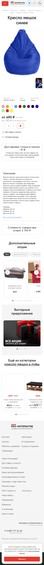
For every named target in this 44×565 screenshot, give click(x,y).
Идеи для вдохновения (13, 472)
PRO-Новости (9, 491)
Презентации (8, 486)
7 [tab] (26, 300)
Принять (22, 559)
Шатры (5, 442)
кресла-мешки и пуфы (22, 364)
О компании (7, 509)
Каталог (6, 437)
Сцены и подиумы (30, 446)
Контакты (26, 491)
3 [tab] (17, 300)
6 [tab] (24, 300)
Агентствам (7, 514)
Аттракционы (28, 442)
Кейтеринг (27, 437)
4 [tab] (19, 300)
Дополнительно (20, 254)
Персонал (37, 254)
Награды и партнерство (14, 482)
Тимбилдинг (7, 451)
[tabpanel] (15, 278)
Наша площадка (10, 459)
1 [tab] (12, 300)
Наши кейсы (7, 495)
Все (7, 254)
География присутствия (13, 477)
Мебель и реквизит (11, 446)
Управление (7, 500)
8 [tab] (28, 300)
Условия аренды (10, 137)
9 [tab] (31, 300)
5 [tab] (22, 300)
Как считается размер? (12, 217)
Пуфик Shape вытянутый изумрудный (13, 401)
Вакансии (6, 505)
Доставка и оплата (11, 132)
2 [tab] (15, 300)
